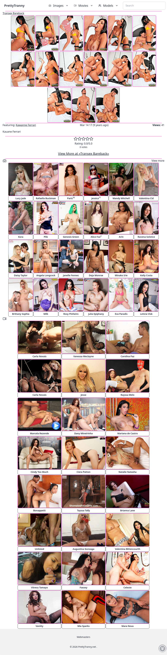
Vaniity (39, 626)
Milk (45, 313)
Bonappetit (39, 510)
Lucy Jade (20, 198)
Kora (20, 236)
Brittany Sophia (20, 313)
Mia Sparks (83, 626)
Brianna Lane (127, 510)
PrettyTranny (14, 5)
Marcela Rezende (39, 433)
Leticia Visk (146, 313)
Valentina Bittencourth (127, 549)
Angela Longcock (45, 275)
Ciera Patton (83, 471)
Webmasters (83, 637)
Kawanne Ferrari (26, 125)
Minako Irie (121, 275)
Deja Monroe (96, 275)
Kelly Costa (146, 275)
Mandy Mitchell (121, 198)
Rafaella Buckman (46, 198)
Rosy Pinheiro (71, 313)
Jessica (96, 198)
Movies (83, 6)
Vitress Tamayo (39, 587)
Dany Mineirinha (83, 433)
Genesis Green (71, 236)
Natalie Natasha (128, 471)
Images (59, 6)
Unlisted (39, 549)
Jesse (83, 394)
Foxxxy (83, 587)
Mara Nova (127, 626)
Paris (71, 198)
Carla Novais (39, 356)
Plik (46, 236)
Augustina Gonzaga (83, 549)
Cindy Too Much (39, 471)
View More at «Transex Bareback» (83, 153)
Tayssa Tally (83, 510)
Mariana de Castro (127, 433)
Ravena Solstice (146, 236)
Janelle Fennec (71, 275)
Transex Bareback (13, 13)
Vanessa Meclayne (83, 356)
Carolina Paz (127, 356)
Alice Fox (96, 236)
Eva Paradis (121, 313)
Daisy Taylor (20, 275)
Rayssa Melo (127, 394)
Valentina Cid (146, 198)
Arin (121, 236)
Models (108, 6)
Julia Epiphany (96, 313)
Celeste (127, 587)
